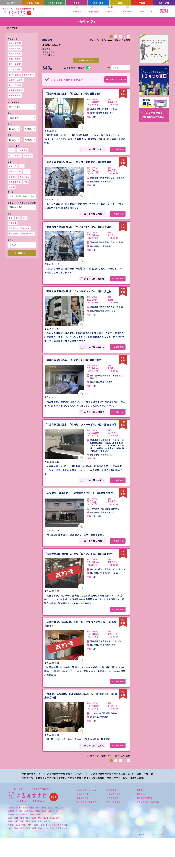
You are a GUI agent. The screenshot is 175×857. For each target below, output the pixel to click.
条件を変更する (86, 60)
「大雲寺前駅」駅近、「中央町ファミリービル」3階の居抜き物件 (79, 436)
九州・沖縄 (164, 2)
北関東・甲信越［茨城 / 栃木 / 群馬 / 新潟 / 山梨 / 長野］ (34, 829)
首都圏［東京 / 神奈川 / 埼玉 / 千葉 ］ (25, 832)
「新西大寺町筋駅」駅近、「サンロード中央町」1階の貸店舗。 (78, 231)
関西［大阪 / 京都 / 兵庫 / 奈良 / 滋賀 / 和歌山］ (30, 839)
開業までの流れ (83, 816)
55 (129, 36)
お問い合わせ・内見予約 (148, 820)
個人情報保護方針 (145, 816)
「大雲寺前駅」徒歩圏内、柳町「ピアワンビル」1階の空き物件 (79, 569)
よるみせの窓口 (83, 812)
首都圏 (76, 2)
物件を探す (112, 808)
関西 (120, 2)
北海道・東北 (32, 2)
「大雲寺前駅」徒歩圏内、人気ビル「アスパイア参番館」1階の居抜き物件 (79, 641)
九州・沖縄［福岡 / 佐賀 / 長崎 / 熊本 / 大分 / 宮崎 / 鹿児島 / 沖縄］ (39, 846)
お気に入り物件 (114, 812)
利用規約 (141, 812)
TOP (7, 28)
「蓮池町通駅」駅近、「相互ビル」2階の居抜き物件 (74, 92)
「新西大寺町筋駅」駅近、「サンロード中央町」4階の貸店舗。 (78, 163)
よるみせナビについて (86, 808)
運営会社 (141, 808)
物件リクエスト (114, 820)
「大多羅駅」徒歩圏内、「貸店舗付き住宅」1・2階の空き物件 (80, 507)
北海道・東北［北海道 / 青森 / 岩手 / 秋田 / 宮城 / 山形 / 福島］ (37, 826)
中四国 (142, 2)
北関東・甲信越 (54, 2)
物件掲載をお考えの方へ (87, 820)
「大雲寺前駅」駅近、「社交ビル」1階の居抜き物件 (74, 370)
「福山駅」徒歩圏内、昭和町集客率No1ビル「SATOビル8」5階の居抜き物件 (80, 714)
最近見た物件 (113, 816)
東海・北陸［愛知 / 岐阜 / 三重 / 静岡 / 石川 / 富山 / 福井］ (35, 836)
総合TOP (10, 2)
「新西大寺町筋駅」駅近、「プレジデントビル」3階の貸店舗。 (78, 299)
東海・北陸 (98, 2)
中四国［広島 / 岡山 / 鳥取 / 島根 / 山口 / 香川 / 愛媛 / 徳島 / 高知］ (38, 843)
